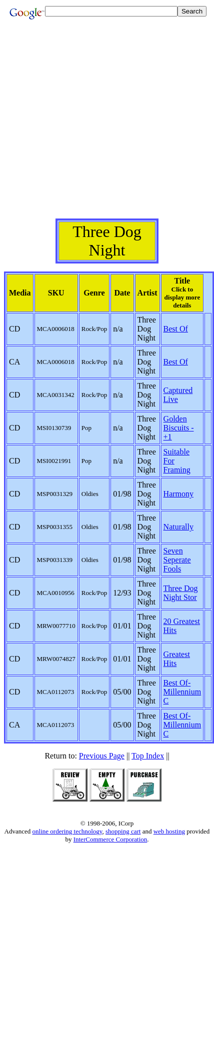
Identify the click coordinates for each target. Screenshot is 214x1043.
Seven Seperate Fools (177, 559)
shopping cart (123, 831)
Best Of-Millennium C (183, 691)
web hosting (169, 831)
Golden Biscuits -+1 (179, 427)
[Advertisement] (105, 124)
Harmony (179, 494)
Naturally (179, 526)
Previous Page (101, 756)
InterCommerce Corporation (111, 839)
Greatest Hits (177, 659)
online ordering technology (67, 831)
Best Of (176, 328)
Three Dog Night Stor (181, 593)
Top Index (148, 756)
